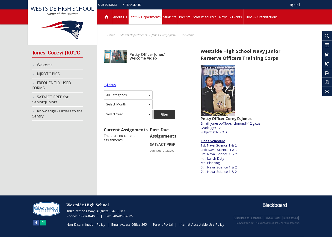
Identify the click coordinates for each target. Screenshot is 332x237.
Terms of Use (290, 217)
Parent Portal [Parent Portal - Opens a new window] (163, 224)
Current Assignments (126, 129)
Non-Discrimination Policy (85, 224)
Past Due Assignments (163, 133)
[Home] (106, 16)
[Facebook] (36, 222)
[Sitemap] (43, 222)
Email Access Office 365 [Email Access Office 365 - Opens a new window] (129, 224)
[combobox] (128, 95)
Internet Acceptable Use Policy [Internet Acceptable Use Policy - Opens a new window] (201, 224)
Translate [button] (172, 5)
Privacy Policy (272, 217)
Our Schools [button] (146, 5)
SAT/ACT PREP (162, 144)
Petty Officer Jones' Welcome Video (147, 56)
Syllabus (110, 85)
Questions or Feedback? (248, 217)
